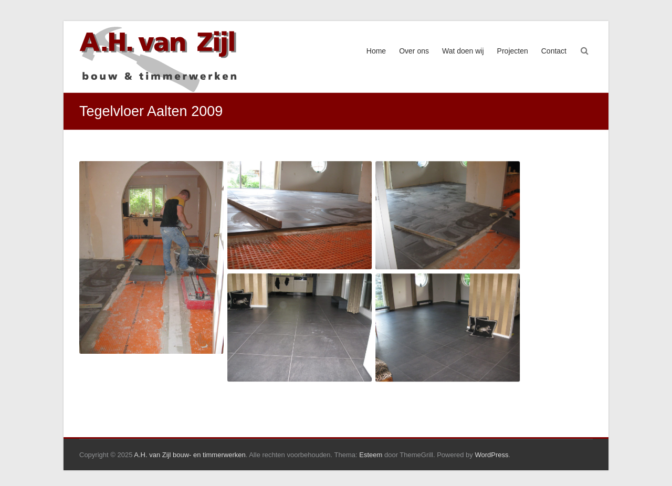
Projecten (512, 51)
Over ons (414, 51)
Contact (553, 51)
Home (376, 51)
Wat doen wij (463, 51)
